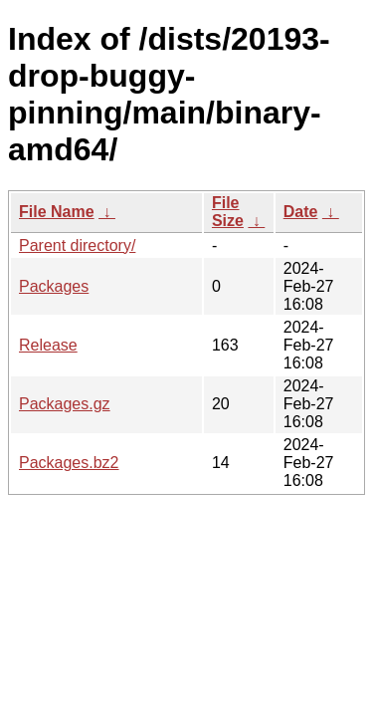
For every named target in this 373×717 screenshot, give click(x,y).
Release (48, 345)
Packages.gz (64, 403)
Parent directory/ (77, 245)
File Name (56, 211)
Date (300, 211)
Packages (54, 286)
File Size (228, 211)
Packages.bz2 (69, 462)
